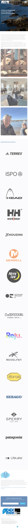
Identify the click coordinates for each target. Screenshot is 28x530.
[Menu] (26, 2)
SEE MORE (3, 23)
